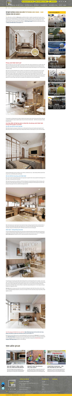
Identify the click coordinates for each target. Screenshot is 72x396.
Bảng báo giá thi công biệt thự (36, 391)
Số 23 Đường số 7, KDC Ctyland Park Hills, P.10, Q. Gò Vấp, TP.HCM (29, 384)
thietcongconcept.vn (24, 389)
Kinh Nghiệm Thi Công (53, 5)
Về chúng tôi (45, 379)
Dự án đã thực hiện (45, 384)
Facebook (54, 379)
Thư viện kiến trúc (44, 5)
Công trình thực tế (29, 5)
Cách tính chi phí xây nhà (47, 392)
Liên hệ (64, 5)
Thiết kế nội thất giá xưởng (20, 392)
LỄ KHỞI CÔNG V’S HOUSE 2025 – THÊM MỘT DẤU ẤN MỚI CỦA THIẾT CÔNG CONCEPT (55, 367)
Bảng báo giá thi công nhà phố (46, 391)
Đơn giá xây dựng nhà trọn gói (21, 391)
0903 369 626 (52, 1)
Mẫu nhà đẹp (37, 5)
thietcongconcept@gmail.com (26, 387)
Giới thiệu (18, 5)
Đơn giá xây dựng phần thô (12, 391)
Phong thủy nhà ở (34, 392)
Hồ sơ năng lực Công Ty (41, 1)
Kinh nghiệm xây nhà (40, 392)
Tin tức (60, 5)
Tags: (7, 391)
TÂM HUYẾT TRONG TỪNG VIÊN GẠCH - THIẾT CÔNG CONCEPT (35, 367)
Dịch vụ (22, 5)
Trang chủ (13, 5)
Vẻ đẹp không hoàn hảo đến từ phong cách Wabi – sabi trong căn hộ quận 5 (23, 7)
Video (43, 386)
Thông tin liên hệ (24, 379)
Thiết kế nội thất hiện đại (12, 392)
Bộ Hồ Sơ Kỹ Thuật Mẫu (28, 1)
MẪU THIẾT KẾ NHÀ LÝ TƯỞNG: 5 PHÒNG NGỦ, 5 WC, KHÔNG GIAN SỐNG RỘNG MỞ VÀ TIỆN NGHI (15, 367)
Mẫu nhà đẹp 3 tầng (29, 391)
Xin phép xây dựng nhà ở (27, 392)
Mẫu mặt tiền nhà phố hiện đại (55, 391)
